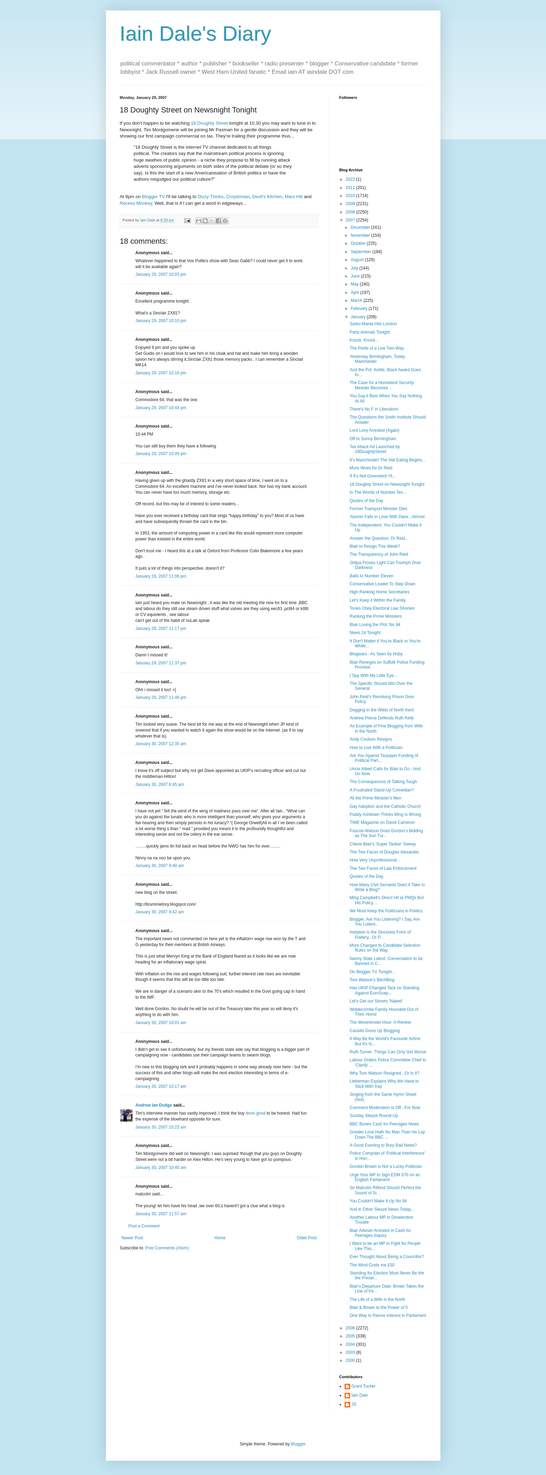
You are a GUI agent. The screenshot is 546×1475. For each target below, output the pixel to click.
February (359, 308)
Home (219, 1237)
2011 (351, 187)
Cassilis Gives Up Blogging (374, 1030)
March (357, 300)
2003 (351, 1352)
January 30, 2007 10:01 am (161, 1022)
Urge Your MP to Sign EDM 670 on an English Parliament (384, 1177)
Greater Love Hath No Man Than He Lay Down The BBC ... (387, 1134)
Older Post (307, 1237)
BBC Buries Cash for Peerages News (384, 1124)
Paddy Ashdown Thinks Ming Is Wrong (385, 814)
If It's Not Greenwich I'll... (372, 476)
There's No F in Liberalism (373, 409)
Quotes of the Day (366, 500)
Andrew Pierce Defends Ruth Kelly (381, 718)
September (361, 251)
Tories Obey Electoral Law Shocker (382, 608)
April (355, 292)
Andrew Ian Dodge (154, 1105)
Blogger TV (153, 196)
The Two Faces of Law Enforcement (382, 868)
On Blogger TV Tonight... (372, 971)
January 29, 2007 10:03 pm (161, 274)
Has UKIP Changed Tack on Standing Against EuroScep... (384, 990)
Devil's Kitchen (267, 196)
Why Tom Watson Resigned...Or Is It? (384, 1073)
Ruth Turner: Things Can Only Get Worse (387, 1051)
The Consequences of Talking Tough (383, 781)
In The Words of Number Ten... (377, 492)
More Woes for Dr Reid (370, 468)
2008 (351, 212)
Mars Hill (293, 196)
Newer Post (132, 1237)
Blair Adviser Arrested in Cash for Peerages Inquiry (380, 1233)
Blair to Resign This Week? (374, 546)
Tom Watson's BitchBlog (371, 979)
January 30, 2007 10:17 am (161, 1086)
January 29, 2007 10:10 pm (161, 320)
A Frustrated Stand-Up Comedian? (381, 790)
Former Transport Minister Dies (378, 508)
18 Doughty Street (209, 123)
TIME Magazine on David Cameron (382, 822)
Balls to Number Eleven (371, 575)
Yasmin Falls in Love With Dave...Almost (386, 516)
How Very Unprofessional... (374, 860)
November (361, 235)
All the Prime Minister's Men (375, 798)
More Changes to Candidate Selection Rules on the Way (384, 948)
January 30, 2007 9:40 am (160, 865)
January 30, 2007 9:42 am (160, 912)
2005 (351, 1336)
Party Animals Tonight (369, 332)
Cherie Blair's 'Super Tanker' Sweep (382, 844)
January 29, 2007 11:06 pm (161, 576)
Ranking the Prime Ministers (375, 616)
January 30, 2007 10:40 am (161, 1167)
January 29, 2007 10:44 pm (161, 407)
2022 (351, 179)
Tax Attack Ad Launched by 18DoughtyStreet (374, 449)
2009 (351, 203)
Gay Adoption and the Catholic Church (385, 806)
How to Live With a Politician (375, 747)
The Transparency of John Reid (378, 554)
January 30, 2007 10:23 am (161, 1127)
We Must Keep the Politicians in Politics (386, 910)
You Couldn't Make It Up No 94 (378, 1201)
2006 (351, 1328)
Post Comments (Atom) (167, 1248)
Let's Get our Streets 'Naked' (375, 1001)
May (355, 284)
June (356, 276)
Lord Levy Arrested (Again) (374, 430)
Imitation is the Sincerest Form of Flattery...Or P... (379, 934)
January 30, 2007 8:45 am (160, 784)
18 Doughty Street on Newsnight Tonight (386, 484)
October (359, 243)
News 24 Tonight (364, 632)
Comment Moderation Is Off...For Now (384, 1107)
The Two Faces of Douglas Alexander (384, 852)
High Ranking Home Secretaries (379, 592)
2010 (351, 195)
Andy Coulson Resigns (370, 739)
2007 (351, 220)
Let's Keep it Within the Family (377, 600)
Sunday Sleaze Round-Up (373, 1115)
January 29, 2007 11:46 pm (161, 697)
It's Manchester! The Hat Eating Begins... (387, 460)
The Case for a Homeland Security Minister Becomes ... (381, 385)
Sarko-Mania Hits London (373, 323)
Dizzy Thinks (211, 196)
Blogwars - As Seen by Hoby (375, 653)
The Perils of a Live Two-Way (376, 348)
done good (256, 1113)
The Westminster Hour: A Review (380, 1022)
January (359, 316)
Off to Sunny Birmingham (372, 438)
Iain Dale (360, 1395)
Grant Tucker (364, 1386)
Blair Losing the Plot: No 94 (374, 624)
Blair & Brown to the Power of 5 (378, 1307)
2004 (351, 1344)
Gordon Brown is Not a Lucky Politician (385, 1166)
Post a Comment (144, 1226)
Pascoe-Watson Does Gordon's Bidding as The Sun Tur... (386, 833)
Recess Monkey (136, 203)
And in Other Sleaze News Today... (381, 1209)
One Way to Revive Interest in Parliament (387, 1315)
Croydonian (237, 196)
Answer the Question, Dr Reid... (378, 538)
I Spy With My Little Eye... (373, 675)
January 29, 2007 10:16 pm (161, 372)
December (361, 227)
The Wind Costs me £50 (371, 1265)
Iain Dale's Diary (195, 33)
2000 (351, 1360)
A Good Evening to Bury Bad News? (383, 1145)
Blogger (298, 1444)
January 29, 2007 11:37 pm (161, 663)
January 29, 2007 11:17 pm (161, 628)
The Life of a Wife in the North (377, 1299)
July (355, 268)
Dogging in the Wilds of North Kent (381, 710)
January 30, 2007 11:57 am (161, 1213)
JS (354, 1404)
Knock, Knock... (363, 340)
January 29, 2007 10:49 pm (161, 453)
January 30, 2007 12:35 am (161, 743)
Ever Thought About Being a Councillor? (386, 1256)
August (358, 259)
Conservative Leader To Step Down (382, 584)
